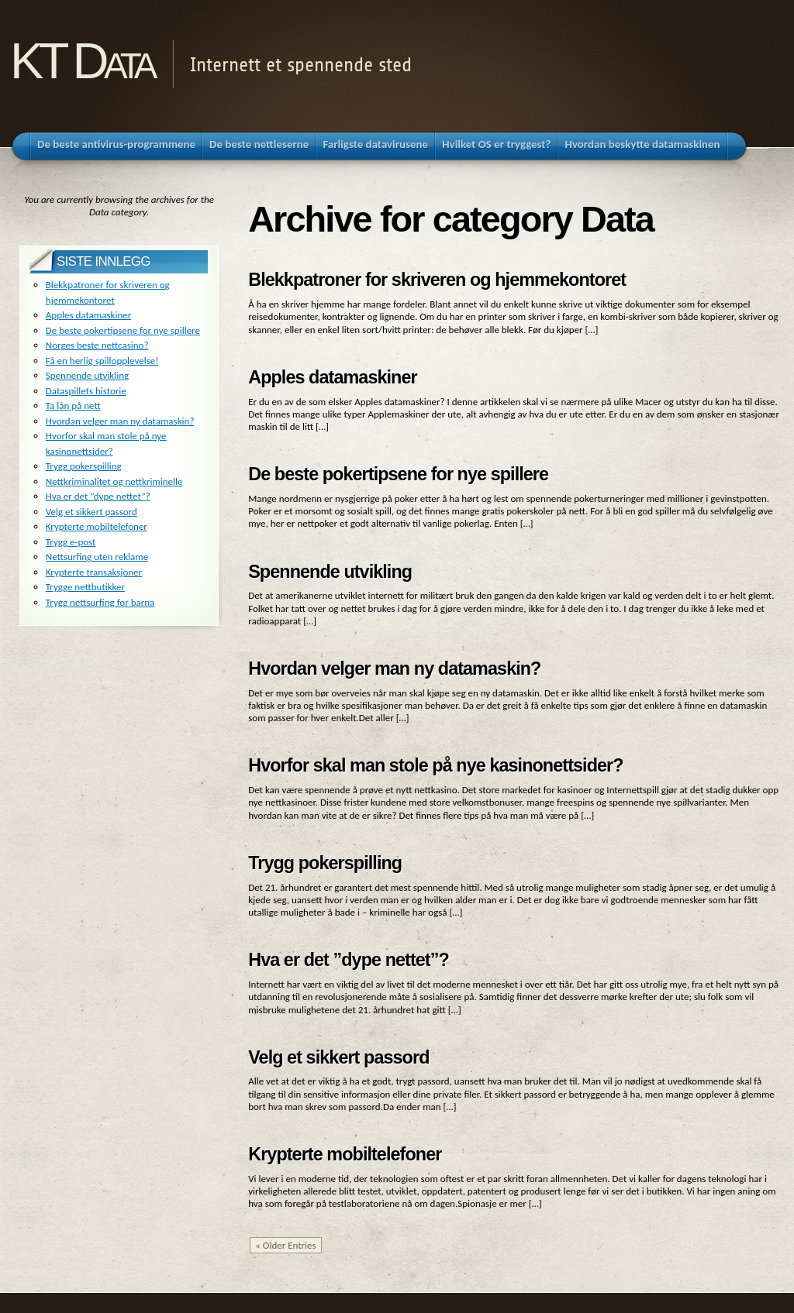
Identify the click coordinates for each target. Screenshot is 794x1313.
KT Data (81, 61)
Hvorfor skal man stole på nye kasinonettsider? (435, 765)
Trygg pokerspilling (325, 863)
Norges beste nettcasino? (97, 345)
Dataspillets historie (86, 391)
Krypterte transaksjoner (94, 572)
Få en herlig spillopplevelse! (102, 360)
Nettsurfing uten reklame (97, 556)
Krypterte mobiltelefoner (344, 1154)
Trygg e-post (71, 542)
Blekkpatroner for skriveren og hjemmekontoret (437, 280)
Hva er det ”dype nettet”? (348, 960)
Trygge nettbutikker (85, 587)
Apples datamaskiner (332, 377)
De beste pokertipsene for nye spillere (398, 474)
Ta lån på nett (73, 405)
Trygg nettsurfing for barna (100, 602)
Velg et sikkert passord (338, 1057)
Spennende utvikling (330, 572)
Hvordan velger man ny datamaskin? (394, 668)
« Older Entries (285, 1245)
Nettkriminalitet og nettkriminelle (114, 481)
